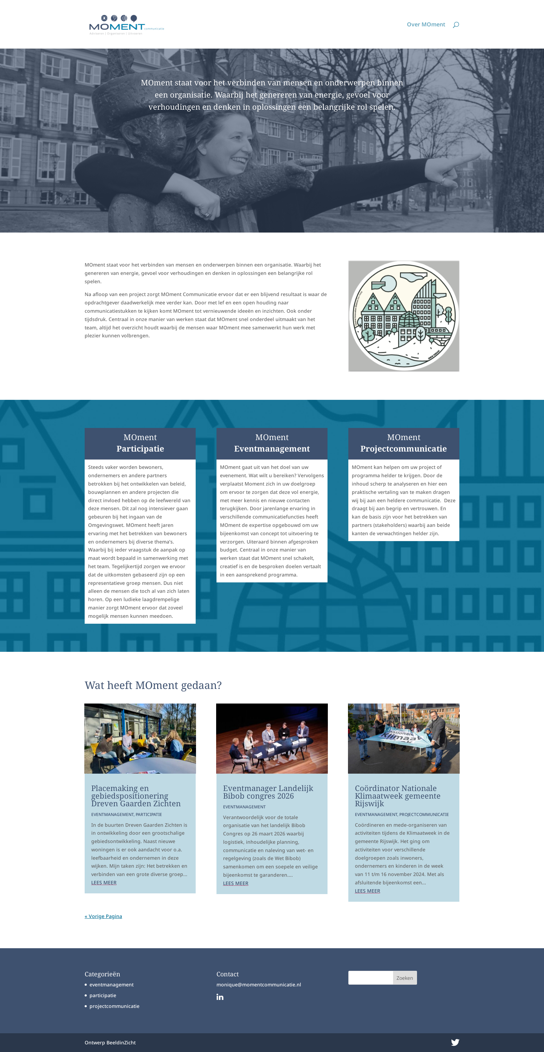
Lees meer (104, 882)
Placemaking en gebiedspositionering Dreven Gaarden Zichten (136, 795)
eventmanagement (112, 814)
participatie (149, 814)
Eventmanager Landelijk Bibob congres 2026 (268, 792)
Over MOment (426, 25)
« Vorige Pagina (103, 916)
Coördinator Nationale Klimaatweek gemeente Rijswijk (398, 795)
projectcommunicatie (424, 814)
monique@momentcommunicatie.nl (258, 984)
